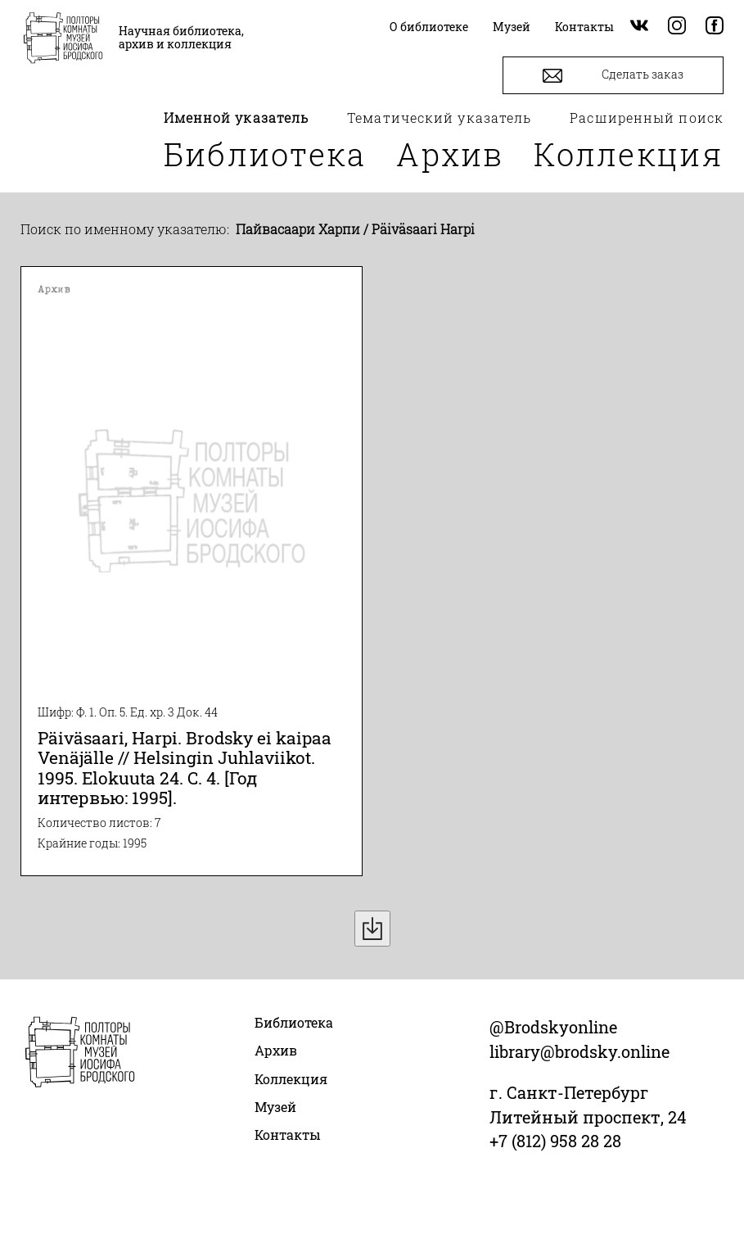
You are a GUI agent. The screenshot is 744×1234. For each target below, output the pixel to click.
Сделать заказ (613, 76)
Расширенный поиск (647, 117)
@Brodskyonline (553, 1026)
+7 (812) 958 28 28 (555, 1140)
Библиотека (265, 153)
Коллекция (629, 153)
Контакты (288, 1134)
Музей (275, 1106)
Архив (450, 153)
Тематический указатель (439, 117)
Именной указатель (236, 117)
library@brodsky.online (579, 1051)
